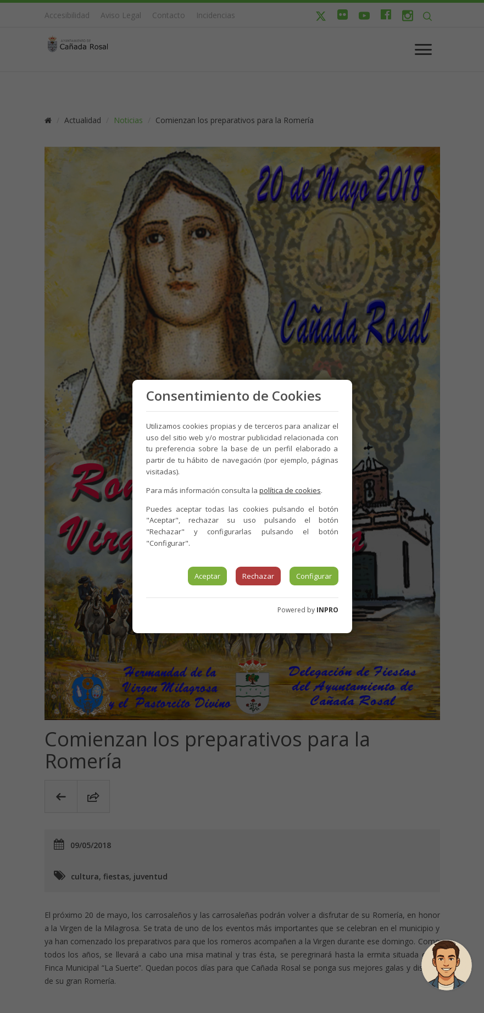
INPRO (327, 610)
